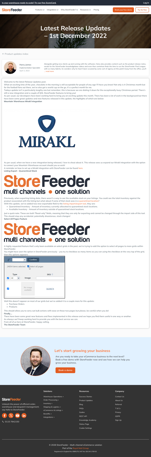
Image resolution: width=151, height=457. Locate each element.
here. (80, 168)
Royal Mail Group (81, 448)
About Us (119, 400)
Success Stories (85, 396)
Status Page (84, 424)
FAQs (81, 408)
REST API (83, 416)
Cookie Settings (85, 428)
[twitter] (10, 415)
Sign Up (118, 420)
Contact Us (119, 396)
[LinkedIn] (23, 415)
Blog (81, 404)
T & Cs (117, 408)
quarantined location (88, 201)
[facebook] (4, 415)
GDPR (117, 416)
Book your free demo (123, 10)
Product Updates (86, 400)
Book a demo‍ (65, 370)
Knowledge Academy (87, 420)
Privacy (118, 412)
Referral (118, 404)
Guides (82, 412)
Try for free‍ (142, 10)
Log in (146, 2)
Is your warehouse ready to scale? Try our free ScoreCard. (29, 2)
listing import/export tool (74, 203)
